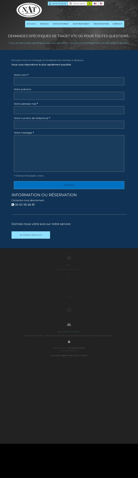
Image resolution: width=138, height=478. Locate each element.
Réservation (78, 3)
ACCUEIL (31, 24)
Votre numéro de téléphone (32, 118)
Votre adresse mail (26, 103)
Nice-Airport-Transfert (76, 348)
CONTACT (117, 24)
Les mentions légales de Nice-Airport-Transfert (69, 355)
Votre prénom (22, 89)
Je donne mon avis (31, 235)
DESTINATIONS (81, 24)
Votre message (24, 132)
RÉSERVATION (101, 24)
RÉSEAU (44, 24)
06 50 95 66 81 (58, 3)
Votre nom (21, 74)
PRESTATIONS (61, 24)
